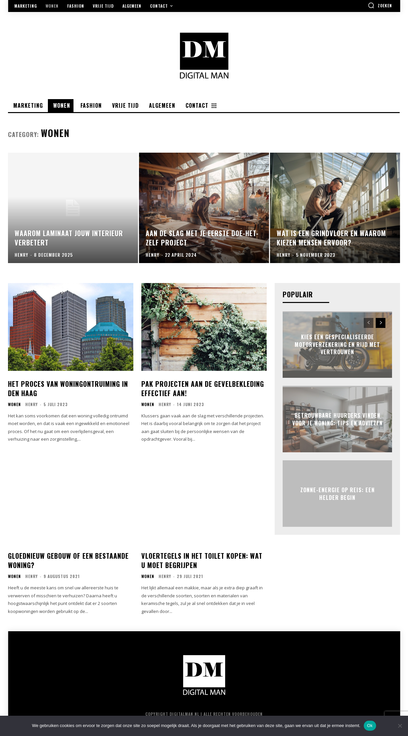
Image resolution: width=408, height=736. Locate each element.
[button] (380, 5)
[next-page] (380, 323)
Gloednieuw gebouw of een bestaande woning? (68, 560)
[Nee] (399, 725)
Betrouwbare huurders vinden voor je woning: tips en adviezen (337, 419)
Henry (31, 404)
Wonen (14, 404)
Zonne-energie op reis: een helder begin (337, 493)
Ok (370, 725)
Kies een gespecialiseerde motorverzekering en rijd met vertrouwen (337, 344)
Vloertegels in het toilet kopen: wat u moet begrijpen (201, 560)
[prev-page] (368, 323)
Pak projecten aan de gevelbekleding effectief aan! (202, 388)
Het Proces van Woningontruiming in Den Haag (68, 388)
